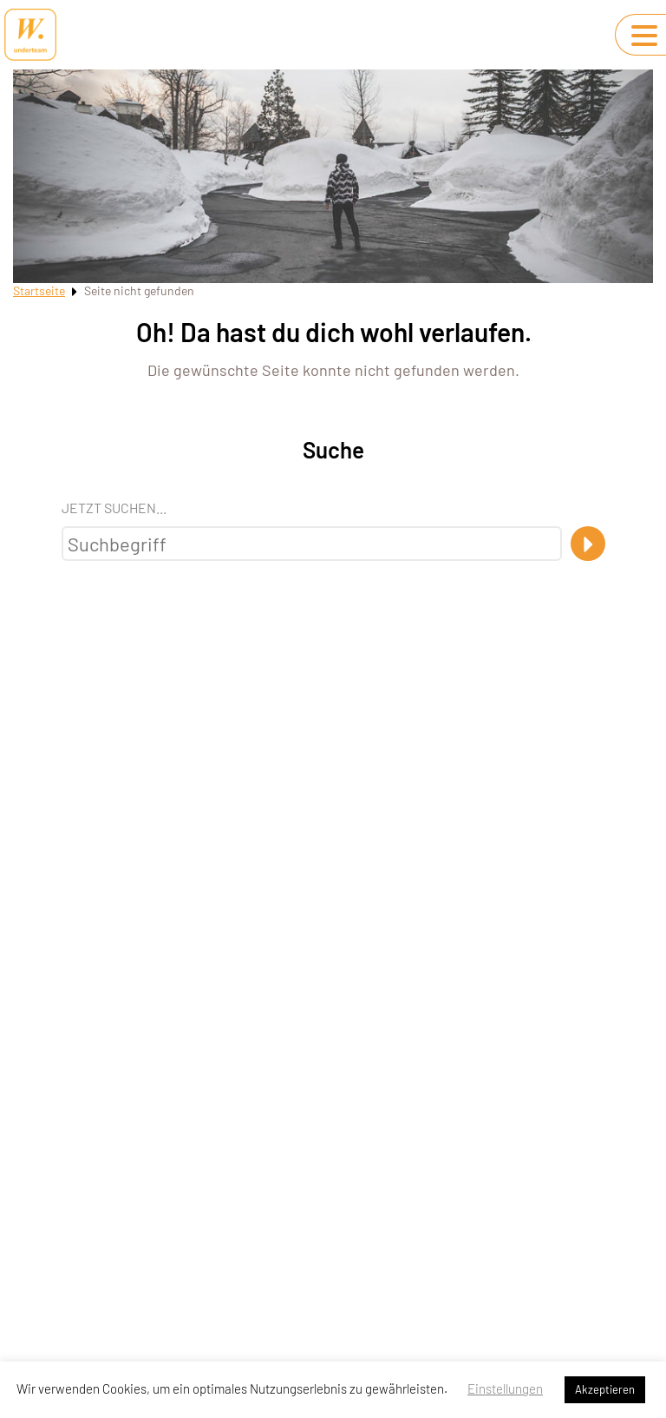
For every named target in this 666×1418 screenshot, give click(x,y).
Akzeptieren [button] (605, 1389)
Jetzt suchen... (114, 507)
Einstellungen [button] (505, 1388)
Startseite (39, 290)
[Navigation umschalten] (644, 35)
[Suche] (588, 543)
